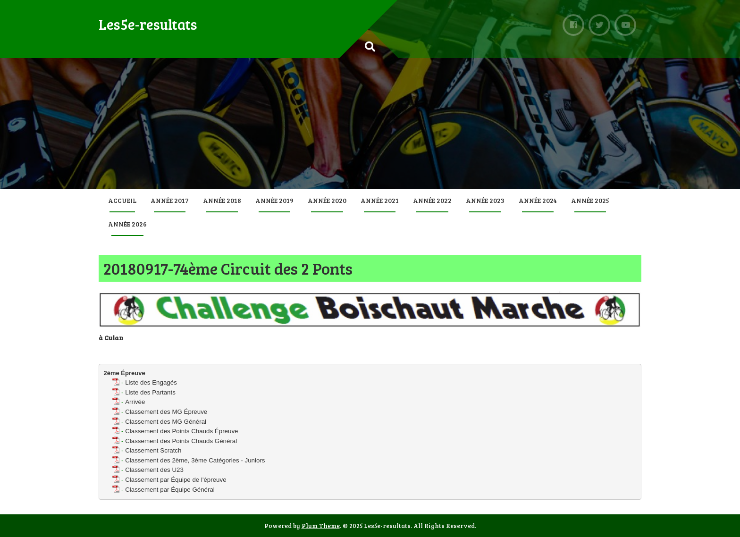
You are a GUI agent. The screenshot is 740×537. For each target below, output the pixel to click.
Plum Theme (321, 525)
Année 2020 (327, 200)
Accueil (122, 200)
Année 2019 (274, 200)
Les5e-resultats (148, 24)
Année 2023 (485, 200)
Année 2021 (380, 200)
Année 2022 (432, 200)
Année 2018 (222, 200)
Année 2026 (127, 223)
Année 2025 (590, 200)
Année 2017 (170, 200)
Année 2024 (538, 200)
